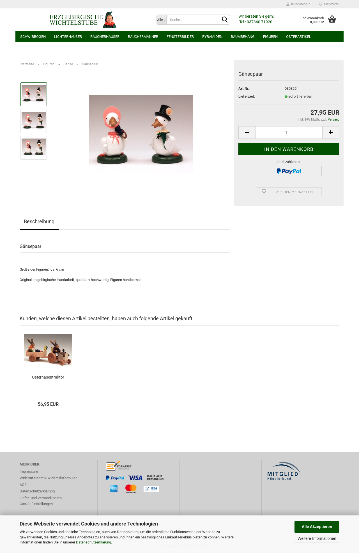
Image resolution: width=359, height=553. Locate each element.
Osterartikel (298, 36)
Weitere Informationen (317, 538)
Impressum (29, 471)
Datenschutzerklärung (93, 542)
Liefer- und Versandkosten (41, 498)
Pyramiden (212, 36)
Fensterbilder (180, 36)
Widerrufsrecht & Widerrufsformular (48, 478)
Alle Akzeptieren (317, 526)
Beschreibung (39, 221)
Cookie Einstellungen (36, 504)
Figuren (270, 36)
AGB (23, 485)
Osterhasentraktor (48, 377)
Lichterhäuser (68, 36)
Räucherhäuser (104, 36)
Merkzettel (329, 4)
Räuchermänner (143, 36)
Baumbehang (243, 36)
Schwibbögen (33, 36)
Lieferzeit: (246, 96)
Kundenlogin (298, 4)
